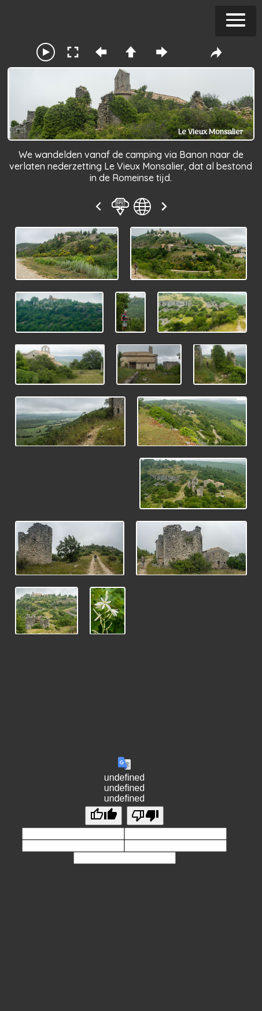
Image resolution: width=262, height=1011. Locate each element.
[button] (235, 21)
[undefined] (103, 815)
